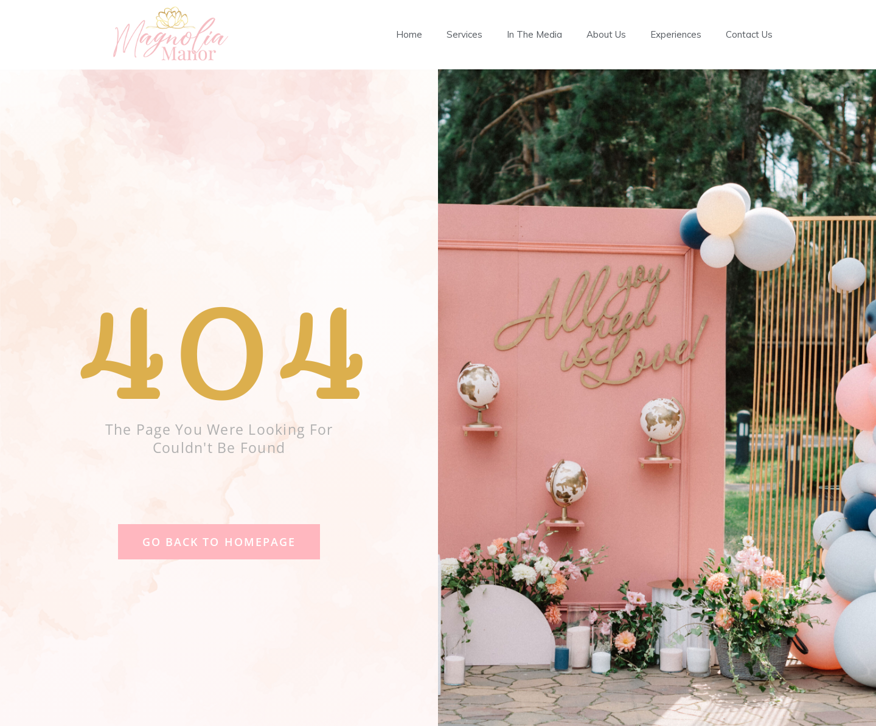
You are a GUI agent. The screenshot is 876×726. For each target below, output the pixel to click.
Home (409, 34)
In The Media (534, 34)
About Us (606, 34)
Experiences (675, 34)
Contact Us (749, 34)
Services (464, 34)
